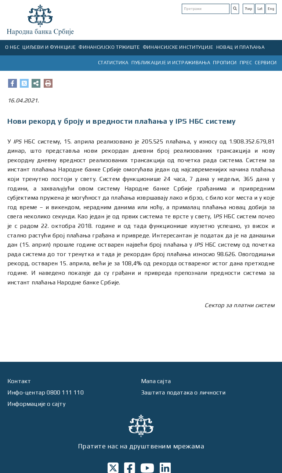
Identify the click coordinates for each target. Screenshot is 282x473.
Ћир (248, 9)
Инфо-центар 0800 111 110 (45, 392)
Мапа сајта (156, 381)
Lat (260, 9)
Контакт (19, 381)
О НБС (12, 47)
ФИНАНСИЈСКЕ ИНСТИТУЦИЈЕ (178, 47)
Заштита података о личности (183, 392)
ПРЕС (246, 62)
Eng (271, 9)
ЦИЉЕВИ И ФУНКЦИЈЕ (49, 47)
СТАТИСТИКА (113, 62)
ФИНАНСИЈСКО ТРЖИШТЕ (109, 47)
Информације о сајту (36, 403)
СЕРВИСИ (266, 62)
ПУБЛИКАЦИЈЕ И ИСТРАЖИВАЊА (170, 62)
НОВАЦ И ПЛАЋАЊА (240, 47)
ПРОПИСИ (225, 62)
